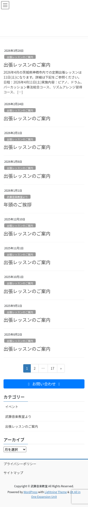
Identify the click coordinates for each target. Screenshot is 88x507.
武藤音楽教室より (17, 197)
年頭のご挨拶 (18, 204)
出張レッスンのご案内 (20, 57)
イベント (11, 406)
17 (52, 369)
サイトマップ (13, 472)
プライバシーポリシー (20, 463)
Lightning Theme (56, 492)
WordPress (30, 492)
